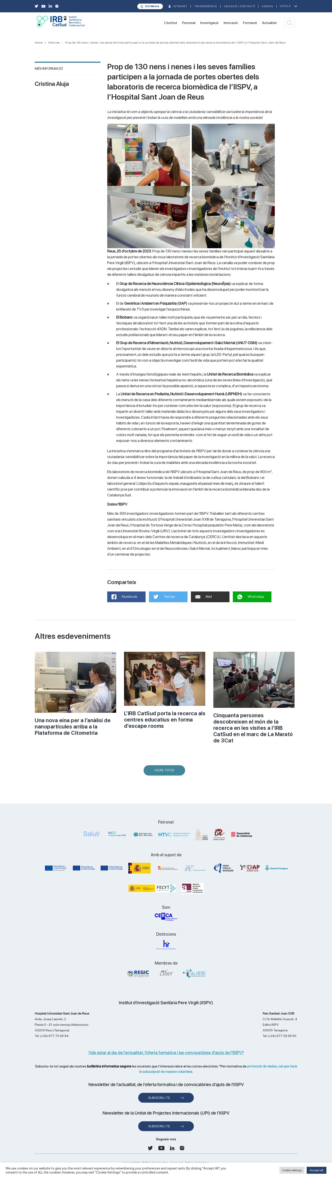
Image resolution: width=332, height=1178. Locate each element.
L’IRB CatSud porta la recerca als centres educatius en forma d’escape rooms (164, 719)
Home (39, 42)
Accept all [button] (316, 1170)
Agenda (267, 6)
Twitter (164, 597)
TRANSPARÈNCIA (205, 6)
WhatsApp (250, 596)
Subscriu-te (159, 1098)
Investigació (209, 23)
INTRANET (180, 6)
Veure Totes (165, 772)
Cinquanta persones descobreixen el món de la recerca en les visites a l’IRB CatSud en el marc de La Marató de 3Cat (253, 728)
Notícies (54, 42)
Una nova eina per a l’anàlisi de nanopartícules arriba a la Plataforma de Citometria (73, 726)
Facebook (125, 596)
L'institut (170, 23)
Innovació (231, 23)
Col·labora (152, 6)
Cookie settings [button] (292, 1170)
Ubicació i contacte (239, 6)
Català (285, 6)
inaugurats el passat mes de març (206, 483)
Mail (203, 597)
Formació (250, 23)
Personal (188, 23)
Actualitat (269, 23)
